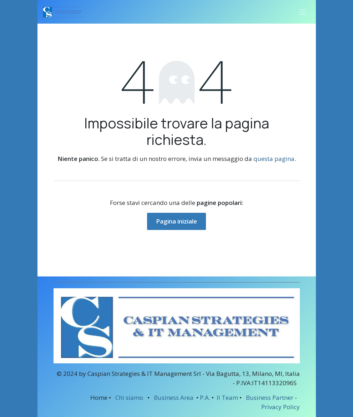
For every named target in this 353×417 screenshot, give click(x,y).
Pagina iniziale (176, 221)
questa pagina (273, 158)
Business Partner (269, 397)
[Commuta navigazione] (303, 12)
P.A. (205, 397)
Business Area (173, 397)
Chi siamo (129, 397)
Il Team (226, 397)
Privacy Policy (280, 407)
